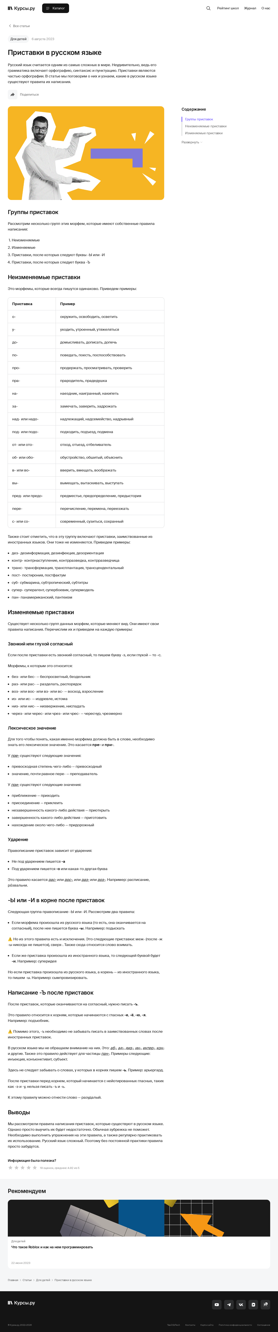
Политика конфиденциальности (235, 1325)
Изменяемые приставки (204, 133)
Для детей (18, 39)
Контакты (190, 1325)
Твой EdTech (173, 1325)
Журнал (250, 8)
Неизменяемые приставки (206, 126)
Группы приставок (199, 119)
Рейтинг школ (228, 8)
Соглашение (263, 1325)
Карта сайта (206, 1325)
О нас (265, 8)
